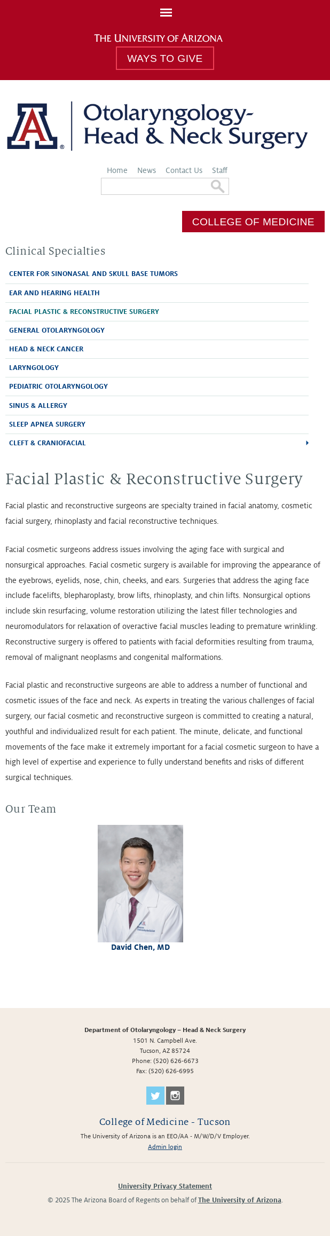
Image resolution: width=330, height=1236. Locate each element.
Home (117, 170)
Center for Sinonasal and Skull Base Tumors (93, 274)
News (146, 170)
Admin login (165, 1147)
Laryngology (34, 368)
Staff (219, 170)
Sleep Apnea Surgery (47, 424)
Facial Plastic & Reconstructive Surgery (84, 312)
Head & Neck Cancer (46, 349)
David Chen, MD (140, 947)
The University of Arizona (239, 1200)
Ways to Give (164, 58)
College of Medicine (253, 221)
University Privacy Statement (165, 1186)
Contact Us (184, 170)
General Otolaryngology (57, 330)
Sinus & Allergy (38, 406)
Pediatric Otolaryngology (58, 386)
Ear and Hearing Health (54, 293)
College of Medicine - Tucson (165, 1122)
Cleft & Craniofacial (47, 443)
